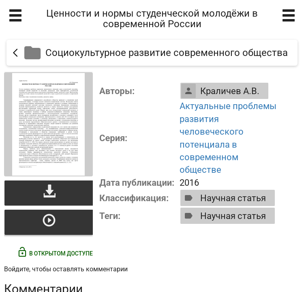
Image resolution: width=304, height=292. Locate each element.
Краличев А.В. (220, 91)
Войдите (16, 269)
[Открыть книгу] (48, 124)
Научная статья (223, 198)
